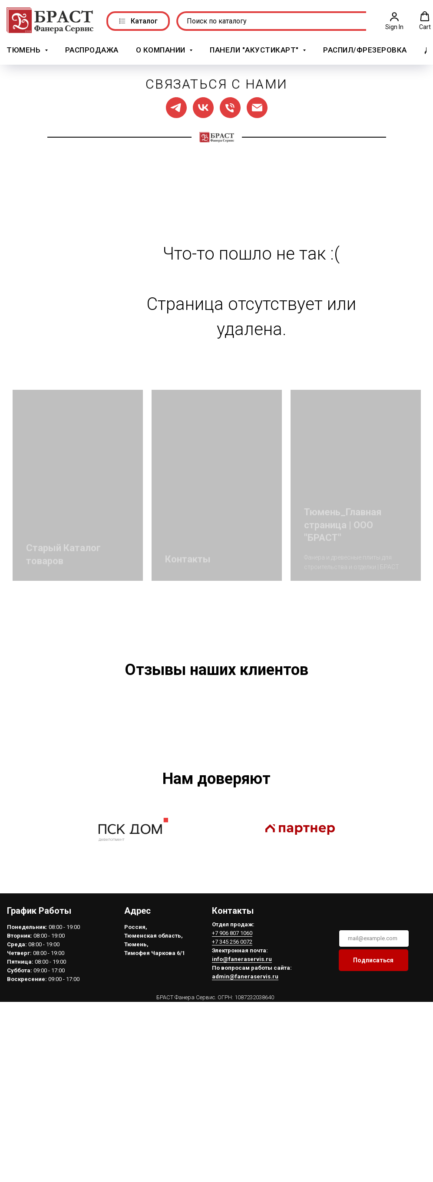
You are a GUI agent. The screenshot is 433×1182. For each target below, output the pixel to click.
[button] (394, 20)
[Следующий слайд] (386, 762)
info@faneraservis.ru (242, 1063)
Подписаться (373, 1064)
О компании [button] (162, 49)
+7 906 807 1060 (232, 1037)
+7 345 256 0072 (232, 1046)
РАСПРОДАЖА (92, 49)
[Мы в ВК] (203, 106)
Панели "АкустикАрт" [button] (255, 49)
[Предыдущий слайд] (47, 762)
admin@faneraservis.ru (245, 1080)
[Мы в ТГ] (176, 106)
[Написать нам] (257, 106)
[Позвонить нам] (230, 106)
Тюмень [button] (25, 49)
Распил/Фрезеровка (365, 49)
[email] (374, 1042)
